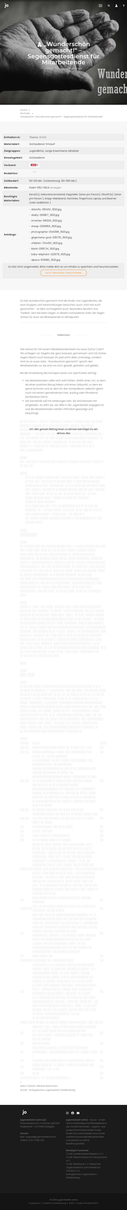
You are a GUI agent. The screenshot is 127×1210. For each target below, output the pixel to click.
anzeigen (55, 187)
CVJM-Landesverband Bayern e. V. (84, 1153)
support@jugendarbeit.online (40, 1136)
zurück (23, 110)
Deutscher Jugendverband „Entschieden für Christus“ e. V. (83, 1167)
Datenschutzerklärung (54, 1203)
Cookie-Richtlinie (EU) (87, 1203)
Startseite (25, 113)
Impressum (35, 1203)
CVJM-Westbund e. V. (77, 1164)
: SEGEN (37, 137)
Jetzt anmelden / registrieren (63, 273)
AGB (71, 1203)
